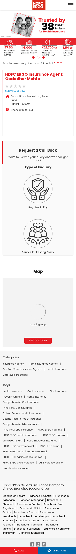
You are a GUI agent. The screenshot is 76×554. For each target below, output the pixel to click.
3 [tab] (43, 57)
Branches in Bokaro (14, 496)
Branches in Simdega (31, 533)
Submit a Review (15, 91)
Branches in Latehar (28, 521)
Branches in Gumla (25, 512)
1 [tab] (33, 57)
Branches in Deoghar (31, 500)
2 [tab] (38, 57)
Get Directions (38, 341)
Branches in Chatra (40, 496)
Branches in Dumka (28, 504)
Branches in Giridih (30, 508)
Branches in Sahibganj (27, 529)
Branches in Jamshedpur (34, 516)
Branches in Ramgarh (29, 525)
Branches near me (13, 63)
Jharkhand (33, 63)
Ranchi (47, 63)
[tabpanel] (38, 34)
